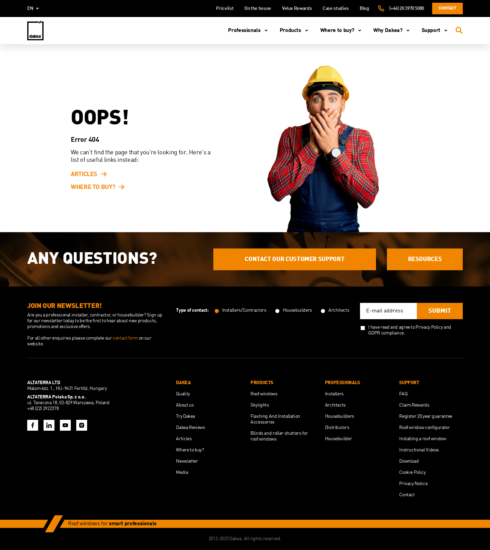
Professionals (249, 31)
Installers (334, 394)
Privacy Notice (413, 483)
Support (436, 31)
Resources (425, 259)
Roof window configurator (424, 427)
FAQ (403, 394)
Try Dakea (185, 416)
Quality (183, 394)
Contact (447, 8)
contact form (125, 338)
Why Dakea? (392, 31)
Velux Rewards (297, 8)
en (34, 8)
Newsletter (187, 461)
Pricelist (224, 8)
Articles (84, 174)
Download (409, 461)
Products (295, 31)
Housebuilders (339, 416)
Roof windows (264, 394)
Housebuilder (338, 438)
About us (185, 405)
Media (182, 472)
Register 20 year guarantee (425, 416)
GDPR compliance (386, 333)
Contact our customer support (294, 259)
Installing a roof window (422, 438)
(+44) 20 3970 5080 (406, 8)
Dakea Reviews (190, 427)
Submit (439, 311)
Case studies (336, 8)
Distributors (337, 427)
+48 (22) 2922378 (43, 408)
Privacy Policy (429, 327)
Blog (364, 8)
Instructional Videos (419, 450)
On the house (257, 8)
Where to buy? (342, 31)
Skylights (259, 405)
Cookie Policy (412, 472)
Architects (335, 405)
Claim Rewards (414, 405)
